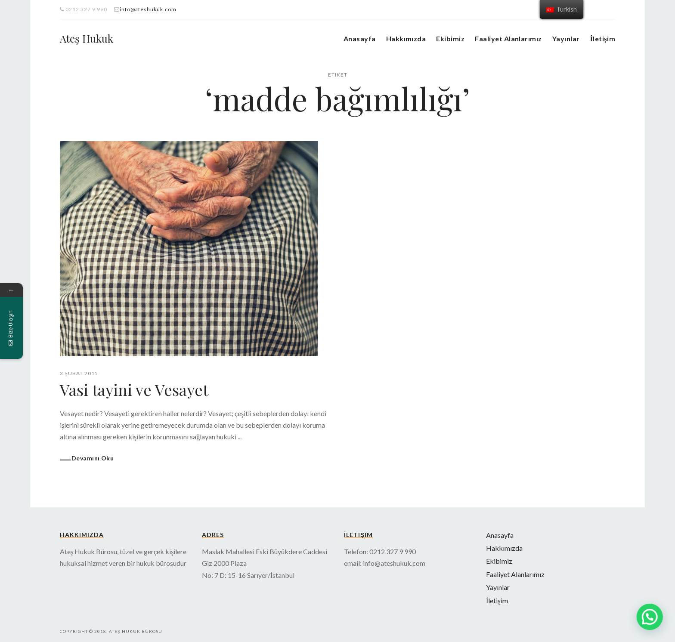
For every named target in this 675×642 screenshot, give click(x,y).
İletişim (602, 38)
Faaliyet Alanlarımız (508, 38)
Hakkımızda (406, 38)
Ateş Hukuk (86, 38)
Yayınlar (566, 38)
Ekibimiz (450, 38)
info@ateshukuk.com (148, 9)
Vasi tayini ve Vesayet (134, 389)
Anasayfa (360, 38)
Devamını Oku (92, 458)
